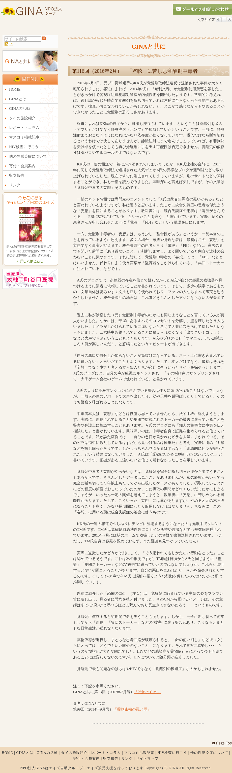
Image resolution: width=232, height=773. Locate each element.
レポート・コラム (106, 753)
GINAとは (25, 753)
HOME (7, 753)
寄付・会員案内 (86, 758)
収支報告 (110, 758)
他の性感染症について (209, 753)
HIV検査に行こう (172, 753)
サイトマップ (147, 758)
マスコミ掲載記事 (139, 753)
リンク (127, 758)
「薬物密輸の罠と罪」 (132, 709)
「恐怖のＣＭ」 (147, 692)
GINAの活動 (47, 753)
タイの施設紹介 (74, 753)
